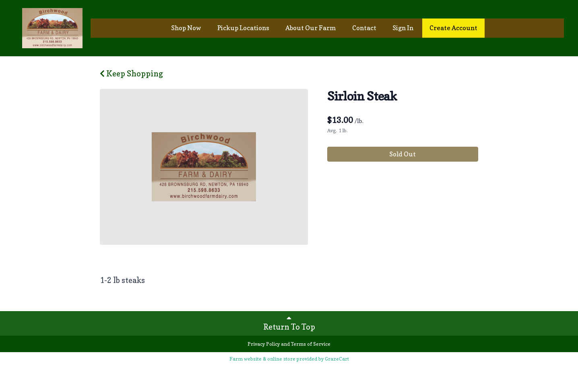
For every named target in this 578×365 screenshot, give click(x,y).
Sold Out (402, 154)
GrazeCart (337, 359)
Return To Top (289, 322)
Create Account (453, 28)
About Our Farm (310, 28)
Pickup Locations (243, 28)
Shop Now (186, 28)
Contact (364, 28)
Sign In (402, 28)
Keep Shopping (131, 73)
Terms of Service (310, 344)
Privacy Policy (264, 344)
